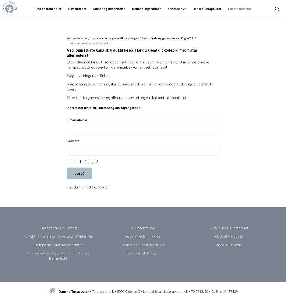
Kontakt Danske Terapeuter (228, 228)
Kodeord (73, 141)
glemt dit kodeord (92, 187)
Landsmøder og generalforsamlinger (114, 38)
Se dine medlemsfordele (142, 236)
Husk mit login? (86, 161)
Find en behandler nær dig (58, 228)
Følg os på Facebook (228, 236)
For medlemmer (77, 38)
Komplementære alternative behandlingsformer (57, 236)
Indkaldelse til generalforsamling (89, 43)
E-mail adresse (77, 120)
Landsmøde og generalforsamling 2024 (167, 38)
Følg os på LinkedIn (228, 245)
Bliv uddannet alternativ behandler (58, 245)
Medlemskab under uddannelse (143, 245)
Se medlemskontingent (142, 253)
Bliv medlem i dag (143, 228)
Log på (79, 173)
